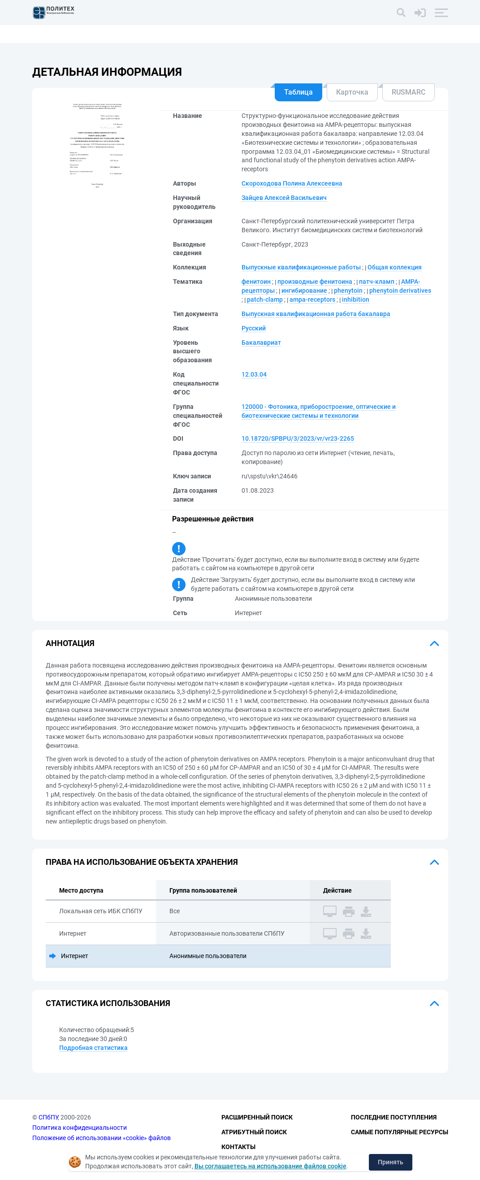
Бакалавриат (261, 342)
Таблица (298, 92)
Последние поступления (394, 1117)
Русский (254, 328)
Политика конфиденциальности (79, 1127)
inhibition (355, 299)
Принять (390, 1162)
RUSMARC (408, 92)
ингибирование (304, 290)
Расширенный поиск (257, 1117)
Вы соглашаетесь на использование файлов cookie (270, 1166)
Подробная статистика (93, 1047)
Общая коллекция (395, 267)
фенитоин (256, 281)
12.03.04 (254, 374)
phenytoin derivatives (400, 290)
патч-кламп (376, 281)
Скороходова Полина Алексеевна (292, 183)
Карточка (352, 92)
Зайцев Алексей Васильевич (284, 197)
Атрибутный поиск (254, 1132)
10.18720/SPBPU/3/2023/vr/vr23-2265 (298, 438)
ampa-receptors (312, 299)
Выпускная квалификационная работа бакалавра (316, 313)
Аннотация (70, 643)
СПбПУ (48, 1117)
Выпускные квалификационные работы (301, 267)
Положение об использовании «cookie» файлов (101, 1137)
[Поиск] (401, 12)
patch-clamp (265, 299)
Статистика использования (108, 1003)
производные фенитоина (314, 281)
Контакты (238, 1146)
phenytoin (348, 290)
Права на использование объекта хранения (142, 862)
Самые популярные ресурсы (399, 1132)
